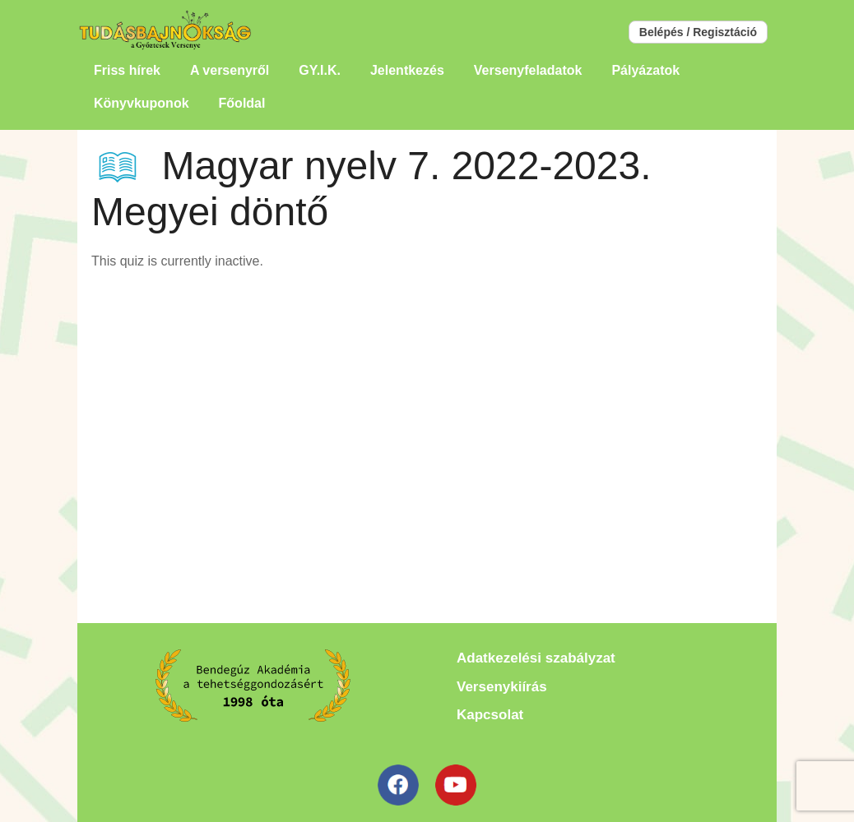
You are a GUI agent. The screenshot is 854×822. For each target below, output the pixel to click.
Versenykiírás (502, 687)
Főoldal (242, 103)
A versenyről (229, 70)
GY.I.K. (320, 70)
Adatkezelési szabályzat (536, 658)
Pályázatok (645, 70)
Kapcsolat (490, 715)
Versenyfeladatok (528, 70)
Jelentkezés (407, 70)
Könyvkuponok (141, 103)
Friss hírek (127, 70)
